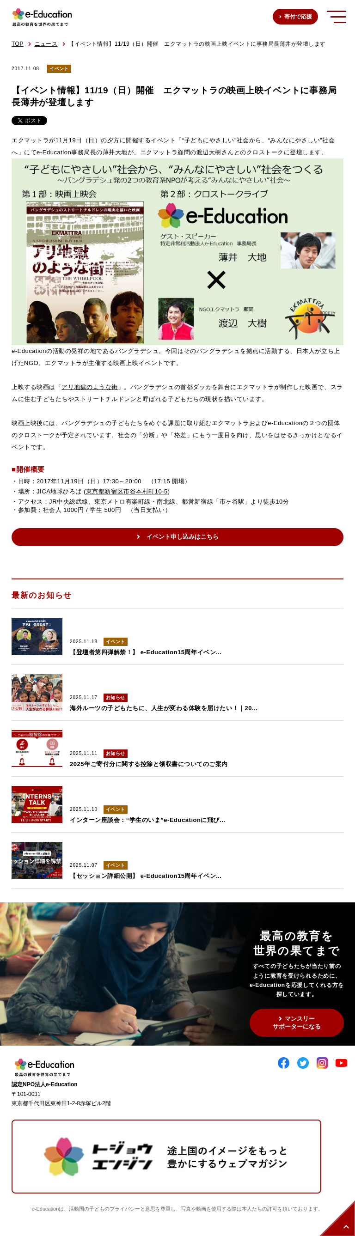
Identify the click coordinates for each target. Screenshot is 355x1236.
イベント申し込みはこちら (183, 536)
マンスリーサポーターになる (297, 1022)
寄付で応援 (298, 16)
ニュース (46, 44)
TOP (18, 44)
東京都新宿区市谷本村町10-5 (127, 491)
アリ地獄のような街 (89, 387)
